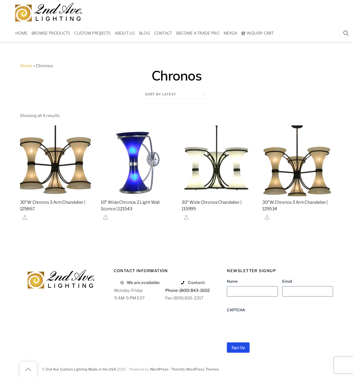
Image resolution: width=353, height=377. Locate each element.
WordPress (159, 369)
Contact (163, 33)
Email (287, 281)
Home (21, 33)
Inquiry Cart (257, 33)
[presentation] (268, 325)
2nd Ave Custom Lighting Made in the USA (81, 369)
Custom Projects (92, 33)
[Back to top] (28, 369)
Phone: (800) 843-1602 (187, 290)
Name (232, 281)
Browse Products (51, 33)
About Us (125, 33)
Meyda (230, 33)
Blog (144, 33)
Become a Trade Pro (197, 33)
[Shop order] (176, 94)
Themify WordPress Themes (195, 369)
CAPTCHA (236, 310)
